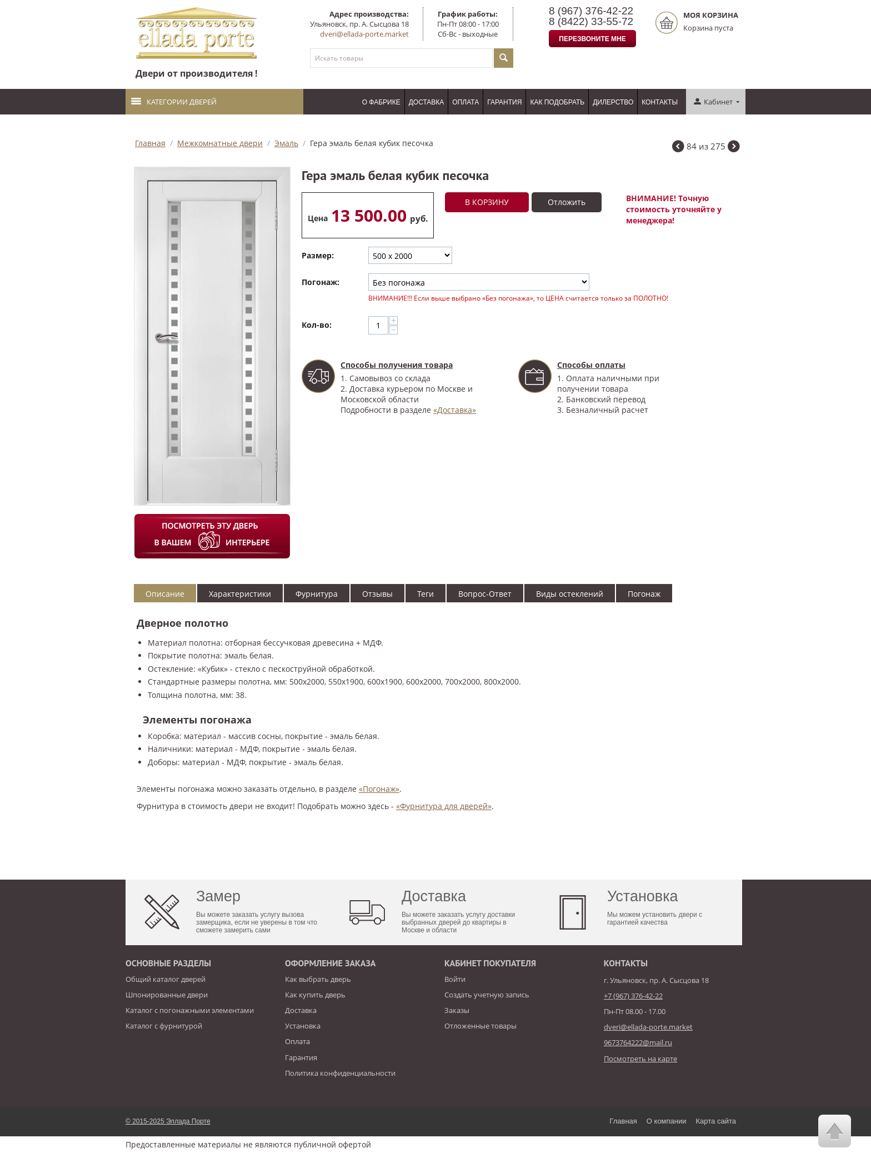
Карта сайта (716, 1121)
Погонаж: (320, 282)
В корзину (487, 202)
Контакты (660, 102)
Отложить (566, 202)
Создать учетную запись (486, 995)
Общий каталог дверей (166, 979)
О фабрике (381, 102)
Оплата (465, 102)
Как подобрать (557, 102)
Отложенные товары (480, 1026)
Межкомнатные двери (220, 143)
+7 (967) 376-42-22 (633, 996)
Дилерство (613, 102)
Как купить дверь (315, 995)
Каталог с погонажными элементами (190, 1010)
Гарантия (504, 102)
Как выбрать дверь (318, 979)
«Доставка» (454, 410)
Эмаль (286, 143)
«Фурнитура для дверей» (444, 806)
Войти (454, 979)
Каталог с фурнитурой (164, 1026)
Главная (150, 143)
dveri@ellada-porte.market (364, 34)
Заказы (456, 1010)
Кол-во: (317, 325)
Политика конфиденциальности (340, 1073)
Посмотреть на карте (640, 1059)
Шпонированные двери (167, 995)
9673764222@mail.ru (638, 1042)
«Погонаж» (379, 788)
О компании (667, 1121)
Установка (303, 1026)
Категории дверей (174, 102)
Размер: (318, 255)
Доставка (426, 102)
